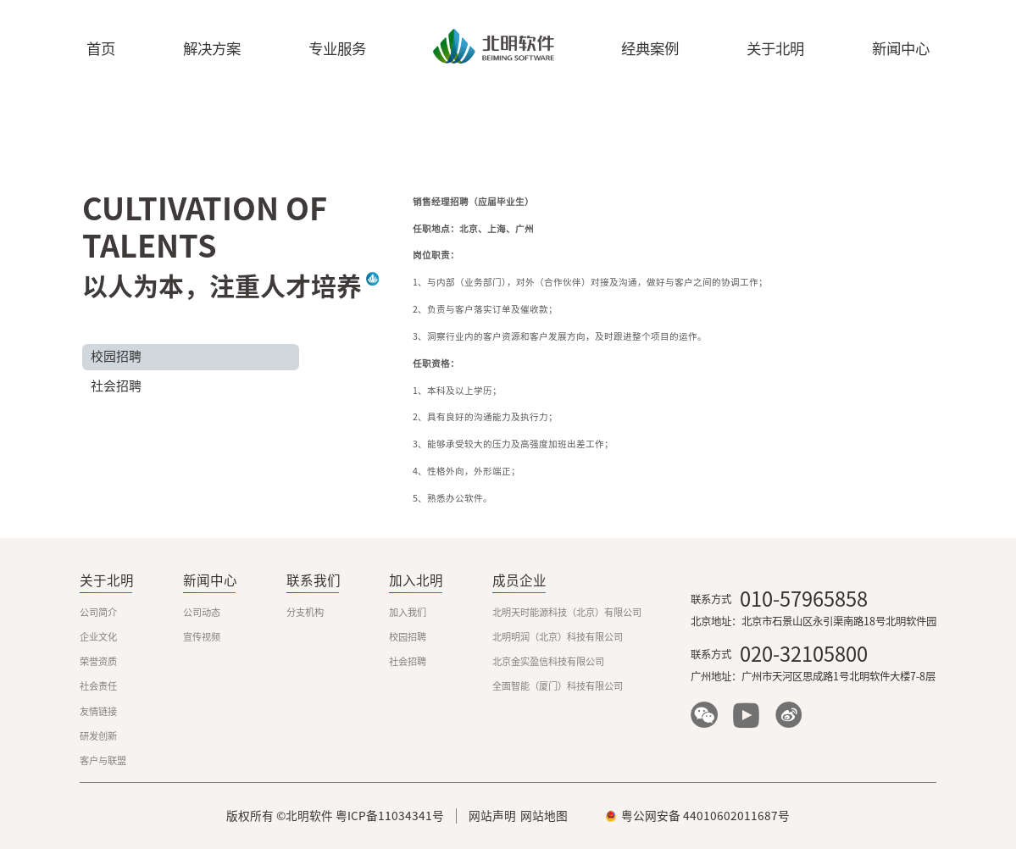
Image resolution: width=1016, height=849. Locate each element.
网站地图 (544, 816)
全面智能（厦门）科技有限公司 (557, 686)
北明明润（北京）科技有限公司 (557, 636)
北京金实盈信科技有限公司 (548, 661)
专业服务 (337, 49)
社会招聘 (116, 386)
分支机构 (305, 612)
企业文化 (98, 636)
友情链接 (98, 711)
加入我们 (407, 612)
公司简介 (98, 612)
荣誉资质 (98, 661)
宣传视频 (201, 636)
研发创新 (98, 736)
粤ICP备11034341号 (390, 816)
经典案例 (650, 49)
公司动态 (201, 612)
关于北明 (775, 49)
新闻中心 (901, 49)
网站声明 (492, 816)
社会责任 (98, 686)
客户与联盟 (103, 760)
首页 (100, 49)
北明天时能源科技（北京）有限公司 (566, 612)
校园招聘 (116, 356)
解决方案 (212, 49)
